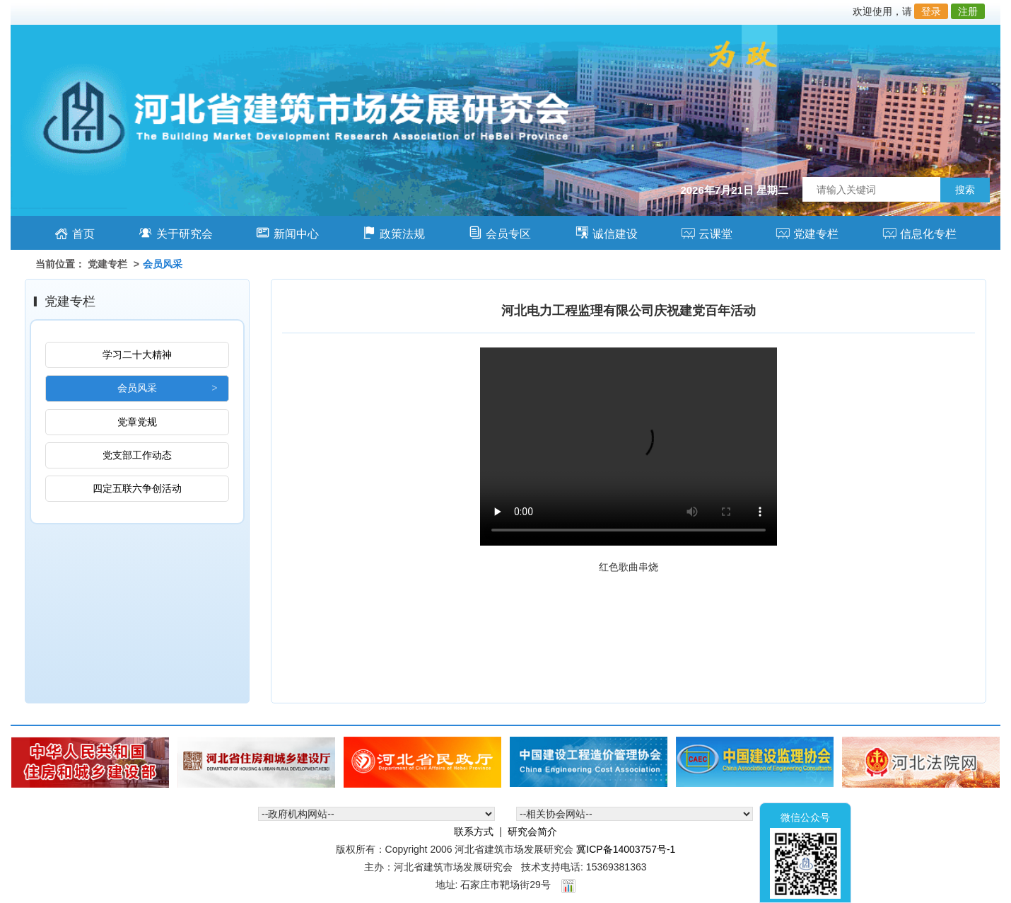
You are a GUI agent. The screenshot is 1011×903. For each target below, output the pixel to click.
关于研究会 (176, 232)
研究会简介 (532, 831)
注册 (968, 11)
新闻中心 (287, 232)
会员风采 (137, 387)
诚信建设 (606, 232)
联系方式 (473, 831)
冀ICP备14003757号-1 (625, 849)
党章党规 (137, 421)
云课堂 (706, 232)
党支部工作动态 (137, 455)
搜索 (965, 189)
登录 (931, 11)
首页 (74, 232)
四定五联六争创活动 (137, 488)
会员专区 (499, 232)
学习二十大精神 (137, 354)
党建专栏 (807, 232)
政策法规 (393, 232)
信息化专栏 (919, 232)
